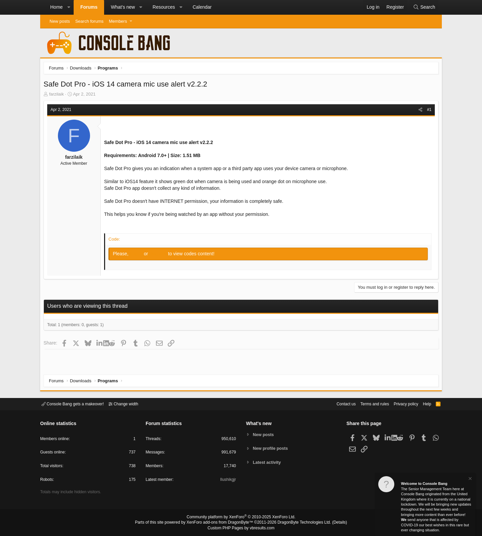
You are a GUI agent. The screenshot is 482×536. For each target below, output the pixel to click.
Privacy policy (400, 403)
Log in (139, 255)
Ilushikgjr (227, 480)
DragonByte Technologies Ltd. (299, 523)
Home (56, 7)
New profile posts (271, 448)
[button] (69, 7)
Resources (164, 7)
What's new (123, 7)
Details (331, 523)
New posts (60, 21)
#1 (427, 111)
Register (160, 255)
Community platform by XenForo (241, 518)
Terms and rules (366, 403)
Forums (88, 7)
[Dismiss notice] (469, 479)
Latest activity (268, 462)
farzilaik (58, 95)
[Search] (424, 7)
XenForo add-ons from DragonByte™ (221, 523)
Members (118, 21)
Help (422, 403)
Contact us (335, 403)
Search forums (89, 21)
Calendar (202, 7)
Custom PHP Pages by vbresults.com (240, 528)
